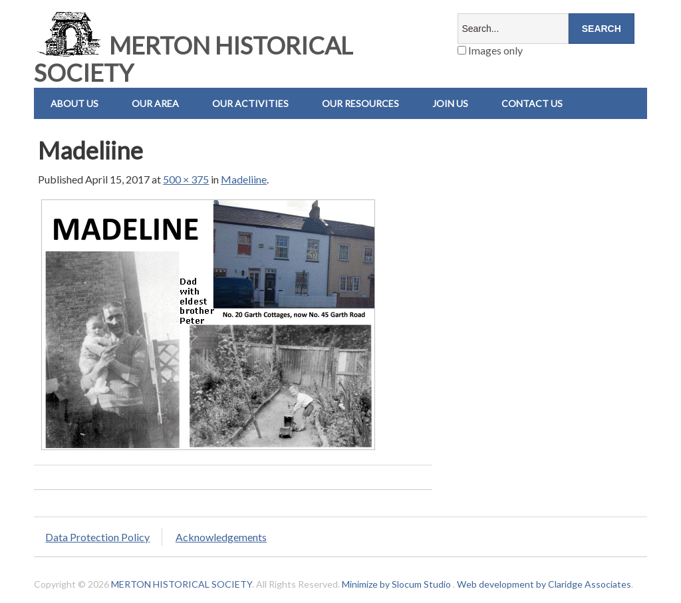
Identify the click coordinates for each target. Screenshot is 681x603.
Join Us (450, 103)
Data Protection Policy (97, 537)
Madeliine (244, 179)
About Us (74, 103)
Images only (490, 50)
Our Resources (360, 103)
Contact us (532, 103)
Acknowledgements (221, 537)
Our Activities (250, 103)
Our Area (155, 103)
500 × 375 (186, 179)
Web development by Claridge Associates (544, 584)
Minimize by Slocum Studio (396, 584)
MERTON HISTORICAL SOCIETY (193, 59)
